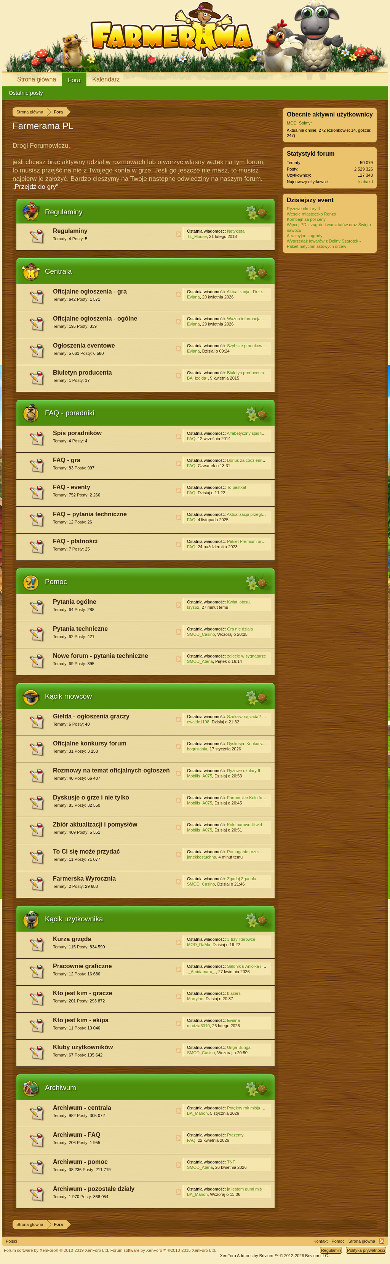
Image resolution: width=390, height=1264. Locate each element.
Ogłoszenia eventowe (84, 345)
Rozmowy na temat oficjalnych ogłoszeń (111, 770)
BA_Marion (197, 1113)
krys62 (193, 607)
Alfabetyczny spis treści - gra (253, 433)
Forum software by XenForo (56, 1250)
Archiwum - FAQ (76, 1135)
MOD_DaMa (198, 944)
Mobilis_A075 (199, 776)
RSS (178, 234)
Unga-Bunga (239, 1047)
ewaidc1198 (198, 722)
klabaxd (365, 181)
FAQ (191, 438)
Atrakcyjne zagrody (305, 235)
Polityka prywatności (366, 1250)
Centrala (58, 271)
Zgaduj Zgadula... (243, 878)
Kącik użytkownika (74, 919)
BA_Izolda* (197, 378)
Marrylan (195, 998)
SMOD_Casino (201, 634)
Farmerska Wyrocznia (84, 878)
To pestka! (236, 487)
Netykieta (236, 231)
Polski (11, 1241)
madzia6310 (198, 1025)
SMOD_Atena (200, 661)
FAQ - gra (66, 460)
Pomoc (56, 582)
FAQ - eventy (71, 487)
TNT (231, 1162)
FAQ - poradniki (69, 413)
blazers (233, 993)
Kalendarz (106, 79)
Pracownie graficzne (82, 966)
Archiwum (60, 1088)
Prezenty (235, 1135)
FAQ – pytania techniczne (90, 514)
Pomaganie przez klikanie (251, 851)
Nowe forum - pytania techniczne (100, 656)
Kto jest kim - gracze (82, 993)
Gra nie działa (240, 629)
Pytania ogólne (74, 601)
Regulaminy (64, 212)
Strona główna (36, 79)
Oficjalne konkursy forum (89, 743)
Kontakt (320, 1241)
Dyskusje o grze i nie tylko (91, 797)
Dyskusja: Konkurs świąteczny (255, 743)
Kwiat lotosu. (239, 602)
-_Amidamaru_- (201, 971)
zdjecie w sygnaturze (246, 656)
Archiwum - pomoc (80, 1162)
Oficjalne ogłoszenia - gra (90, 291)
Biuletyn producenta (82, 372)
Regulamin (331, 1250)
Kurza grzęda (72, 939)
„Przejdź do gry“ (35, 186)
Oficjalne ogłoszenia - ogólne (95, 318)
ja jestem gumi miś (244, 1189)
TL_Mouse (197, 236)
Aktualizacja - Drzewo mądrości (256, 291)
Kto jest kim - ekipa (81, 1020)
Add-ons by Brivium (274, 1255)
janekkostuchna (201, 857)
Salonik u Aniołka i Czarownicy (255, 966)
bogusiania (197, 749)
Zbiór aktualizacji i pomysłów (95, 824)
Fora (74, 80)
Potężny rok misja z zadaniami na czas (263, 1108)
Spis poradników (77, 433)
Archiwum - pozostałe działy (93, 1189)
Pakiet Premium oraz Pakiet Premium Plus (266, 541)
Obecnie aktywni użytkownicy (330, 114)
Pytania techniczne (80, 629)
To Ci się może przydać (86, 851)
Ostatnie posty (26, 93)
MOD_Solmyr (299, 123)
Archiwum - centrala (82, 1107)
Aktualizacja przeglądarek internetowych (264, 514)
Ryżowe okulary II (243, 770)
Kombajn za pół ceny (306, 219)
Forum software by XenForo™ (163, 1250)
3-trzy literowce (241, 939)
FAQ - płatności (75, 541)
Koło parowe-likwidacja (248, 824)
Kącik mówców (68, 696)
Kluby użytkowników (83, 1047)
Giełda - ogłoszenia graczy (91, 716)
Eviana (193, 297)
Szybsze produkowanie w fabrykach (260, 345)
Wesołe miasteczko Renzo (311, 214)
